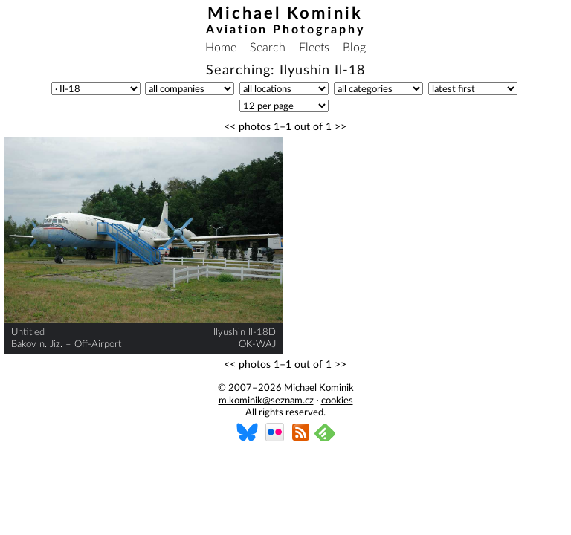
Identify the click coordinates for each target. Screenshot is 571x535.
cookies (337, 401)
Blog (354, 48)
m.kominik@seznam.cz (266, 401)
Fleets (314, 48)
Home (220, 48)
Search (268, 48)
